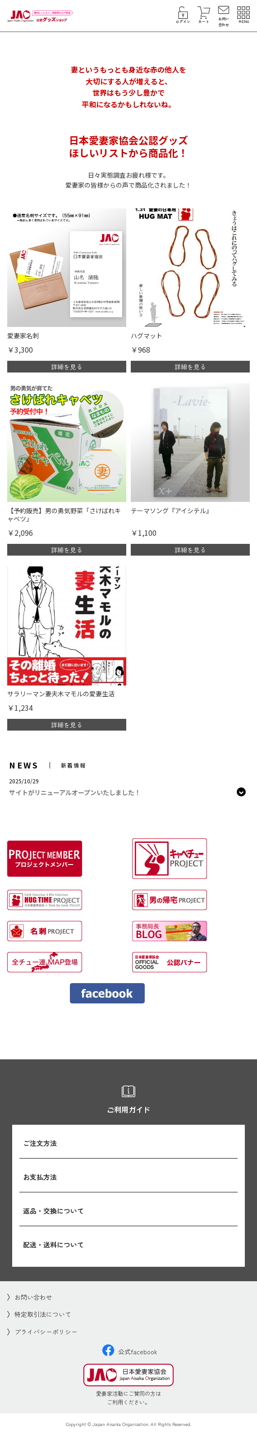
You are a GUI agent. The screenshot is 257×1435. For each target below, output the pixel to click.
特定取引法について (42, 1314)
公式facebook (129, 1351)
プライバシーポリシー (46, 1331)
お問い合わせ (33, 1297)
